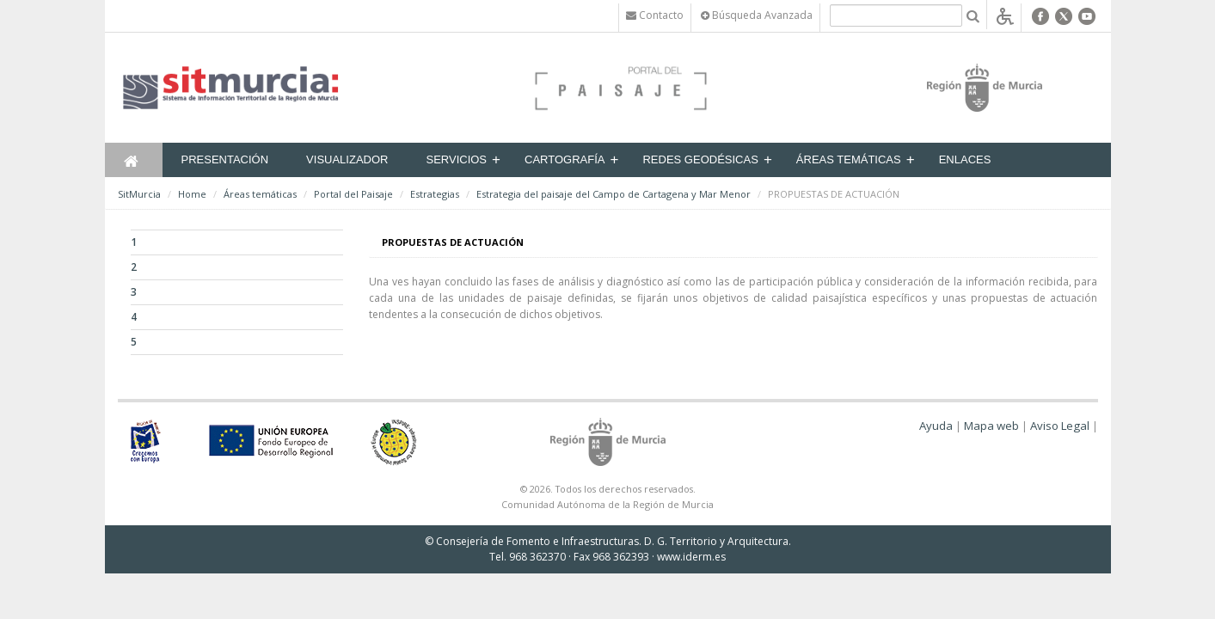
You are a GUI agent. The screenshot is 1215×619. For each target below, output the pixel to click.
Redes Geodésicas (700, 159)
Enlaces (965, 159)
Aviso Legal (1059, 425)
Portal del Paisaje (353, 193)
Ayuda (936, 425)
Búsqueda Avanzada (757, 15)
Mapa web (991, 425)
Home (192, 193)
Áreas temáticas (848, 159)
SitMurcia (139, 193)
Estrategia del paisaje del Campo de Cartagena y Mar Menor (613, 193)
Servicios (456, 159)
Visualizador (347, 159)
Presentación (225, 159)
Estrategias (434, 193)
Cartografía (564, 159)
